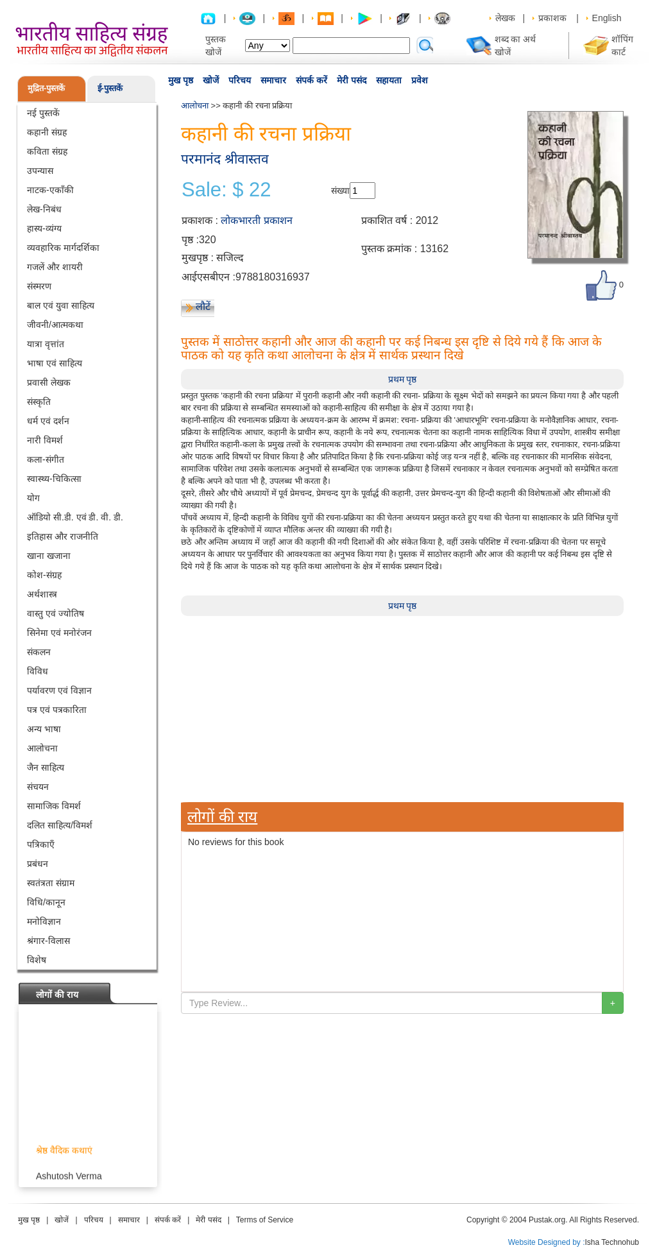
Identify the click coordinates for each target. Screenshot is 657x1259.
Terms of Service (264, 1219)
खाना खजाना (49, 556)
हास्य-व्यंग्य (44, 228)
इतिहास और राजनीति (62, 536)
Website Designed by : (546, 1242)
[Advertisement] (402, 706)
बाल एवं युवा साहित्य (60, 305)
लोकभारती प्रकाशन (256, 220)
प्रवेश (419, 80)
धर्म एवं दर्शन (48, 421)
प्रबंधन (37, 864)
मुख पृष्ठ (180, 80)
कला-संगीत (45, 459)
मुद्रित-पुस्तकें (46, 88)
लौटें (203, 306)
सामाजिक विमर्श (54, 806)
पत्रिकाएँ (41, 844)
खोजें (211, 80)
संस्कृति (39, 402)
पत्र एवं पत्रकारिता (57, 710)
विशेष (36, 960)
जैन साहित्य (45, 767)
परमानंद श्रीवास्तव (225, 158)
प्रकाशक (552, 18)
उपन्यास (40, 171)
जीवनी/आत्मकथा (55, 325)
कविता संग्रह (47, 151)
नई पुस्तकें (43, 113)
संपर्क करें (311, 80)
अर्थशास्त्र (42, 594)
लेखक (505, 18)
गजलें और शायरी (55, 267)
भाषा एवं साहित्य (54, 363)
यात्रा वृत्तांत (45, 344)
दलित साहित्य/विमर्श (59, 825)
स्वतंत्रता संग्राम (50, 883)
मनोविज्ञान (44, 921)
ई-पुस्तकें (110, 88)
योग (33, 498)
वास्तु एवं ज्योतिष (55, 613)
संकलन (39, 652)
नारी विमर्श (45, 440)
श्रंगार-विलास (48, 941)
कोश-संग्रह (44, 575)
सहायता (389, 80)
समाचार (273, 80)
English (607, 18)
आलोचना (42, 748)
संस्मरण (39, 286)
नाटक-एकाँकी (50, 190)
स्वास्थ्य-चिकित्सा (54, 479)
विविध (37, 671)
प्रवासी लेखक (49, 382)
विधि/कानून (46, 902)
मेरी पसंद (351, 80)
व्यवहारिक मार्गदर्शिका (63, 248)
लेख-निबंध (44, 209)
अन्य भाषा (44, 729)
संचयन (38, 787)
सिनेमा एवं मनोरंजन (59, 633)
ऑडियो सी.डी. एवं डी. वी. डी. (75, 517)
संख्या (340, 190)
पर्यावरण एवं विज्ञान (59, 690)
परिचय (239, 80)
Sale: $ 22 (226, 190)
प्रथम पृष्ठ (402, 379)
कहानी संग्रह (47, 132)
